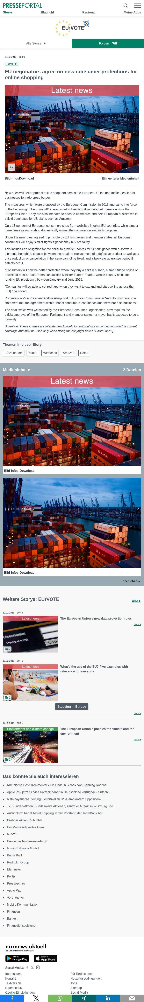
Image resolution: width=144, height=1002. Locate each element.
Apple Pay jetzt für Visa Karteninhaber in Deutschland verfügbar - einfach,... (59, 792)
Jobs (73, 983)
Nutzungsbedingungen (86, 978)
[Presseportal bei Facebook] (26, 967)
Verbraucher (15, 897)
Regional (89, 12)
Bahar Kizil (14, 855)
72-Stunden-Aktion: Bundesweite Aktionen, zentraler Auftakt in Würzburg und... (61, 806)
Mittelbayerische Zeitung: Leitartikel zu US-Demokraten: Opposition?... (55, 799)
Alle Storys (36, 43)
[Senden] (132, 998)
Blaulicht (47, 12)
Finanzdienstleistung (21, 925)
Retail (84, 353)
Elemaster (14, 869)
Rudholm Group (18, 862)
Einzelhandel (14, 353)
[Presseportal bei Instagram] (37, 967)
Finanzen (13, 911)
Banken (12, 918)
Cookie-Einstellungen (20, 992)
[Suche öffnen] (125, 6)
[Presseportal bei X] (31, 967)
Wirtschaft (50, 353)
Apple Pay (14, 890)
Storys (8, 12)
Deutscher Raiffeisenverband (27, 841)
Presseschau (16, 883)
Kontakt (10, 978)
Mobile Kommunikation (23, 904)
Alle (136, 601)
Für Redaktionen (81, 973)
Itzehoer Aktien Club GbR (24, 820)
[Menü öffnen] (137, 6)
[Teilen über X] (36, 998)
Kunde (32, 353)
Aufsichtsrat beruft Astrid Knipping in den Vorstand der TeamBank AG (54, 813)
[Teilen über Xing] (84, 998)
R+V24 (12, 834)
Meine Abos (132, 12)
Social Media (79, 992)
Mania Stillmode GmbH (23, 848)
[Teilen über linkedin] (108, 998)
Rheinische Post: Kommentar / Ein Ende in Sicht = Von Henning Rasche (56, 785)
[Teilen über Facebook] (12, 998)
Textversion (13, 983)
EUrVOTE (11, 64)
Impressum (13, 973)
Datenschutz (14, 988)
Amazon (68, 353)
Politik (11, 876)
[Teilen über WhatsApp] (60, 998)
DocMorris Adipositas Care (25, 827)
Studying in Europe (72, 706)
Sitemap (76, 988)
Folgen (108, 43)
